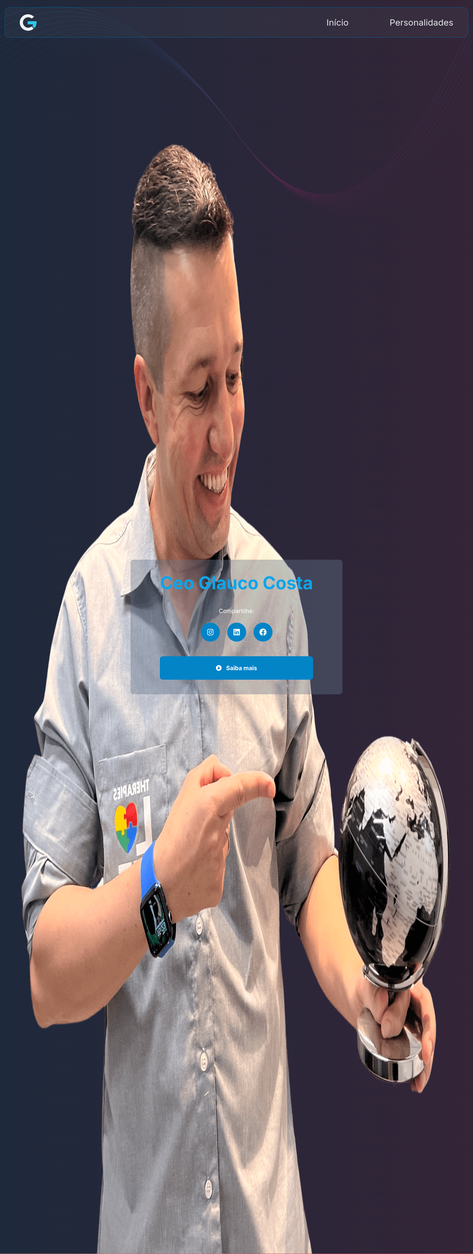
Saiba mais (236, 668)
